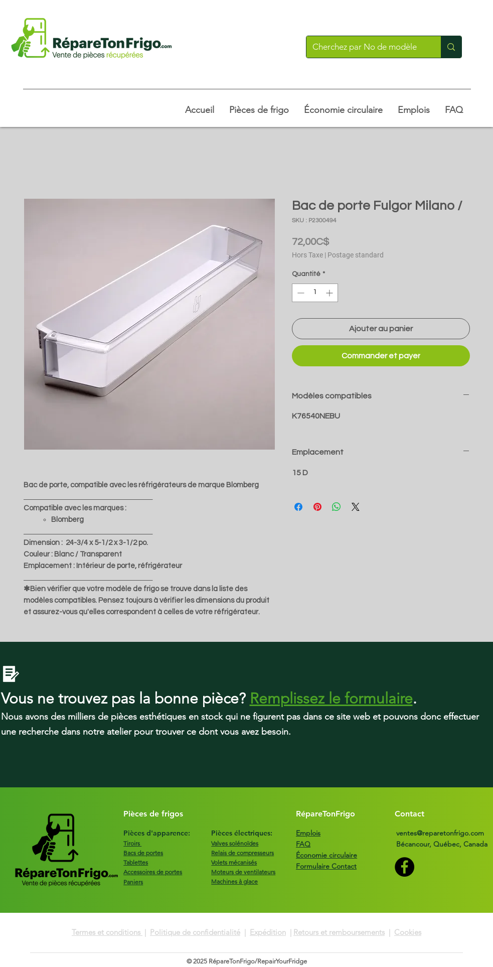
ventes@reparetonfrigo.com (440, 833)
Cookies (407, 932)
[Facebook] (404, 867)
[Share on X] (356, 507)
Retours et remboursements (339, 932)
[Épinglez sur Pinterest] (317, 507)
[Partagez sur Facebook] (298, 507)
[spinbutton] (315, 293)
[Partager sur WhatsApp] (337, 507)
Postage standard (355, 255)
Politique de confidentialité (195, 932)
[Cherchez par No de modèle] (366, 47)
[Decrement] (299, 293)
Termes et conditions (107, 932)
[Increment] (330, 293)
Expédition (268, 932)
